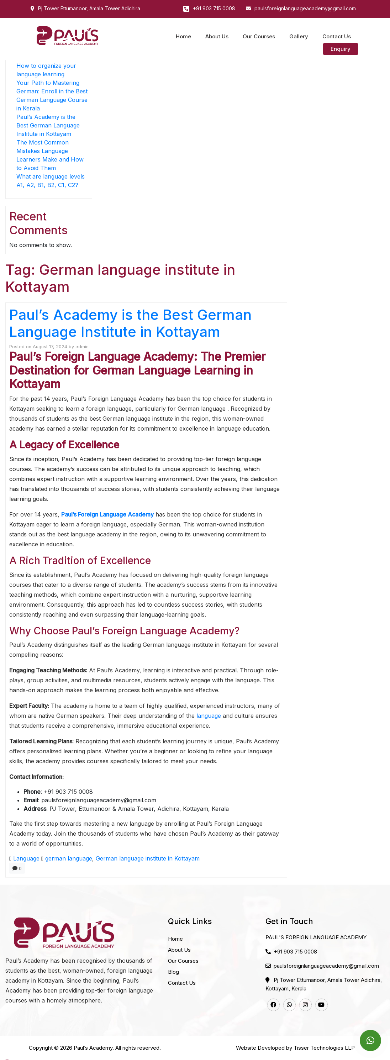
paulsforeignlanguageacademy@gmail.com (305, 8)
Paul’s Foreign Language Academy (107, 514)
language (208, 715)
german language (68, 858)
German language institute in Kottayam (148, 858)
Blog (173, 971)
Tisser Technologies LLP (324, 1047)
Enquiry (341, 48)
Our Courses (259, 36)
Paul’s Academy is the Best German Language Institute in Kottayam (48, 125)
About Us (216, 36)
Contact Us (336, 36)
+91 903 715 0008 (214, 8)
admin (82, 346)
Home (183, 36)
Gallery (298, 36)
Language (26, 858)
